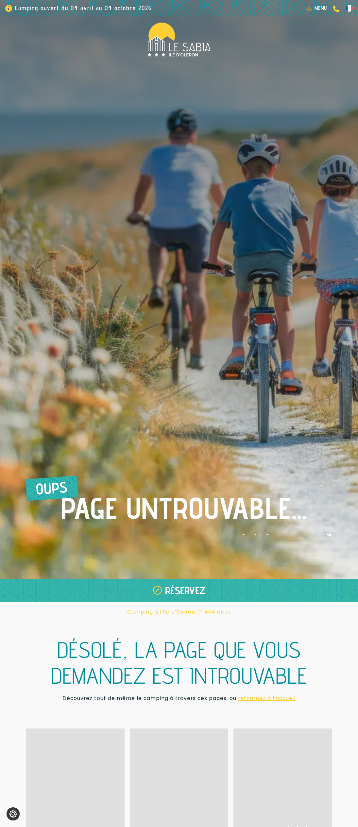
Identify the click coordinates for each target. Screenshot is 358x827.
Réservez (185, 590)
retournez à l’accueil (267, 698)
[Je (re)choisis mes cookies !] (13, 813)
